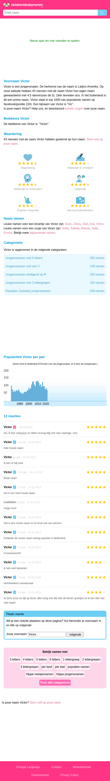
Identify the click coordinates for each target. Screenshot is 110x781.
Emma (8, 232)
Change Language (28, 767)
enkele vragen (74, 108)
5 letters (41, 659)
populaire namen (79, 666)
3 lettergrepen (29, 666)
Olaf (85, 223)
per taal (60, 666)
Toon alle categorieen (55, 682)
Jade (95, 228)
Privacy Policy (69, 775)
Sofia (65, 228)
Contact (56, 767)
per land (47, 666)
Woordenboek (82, 767)
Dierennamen (40, 775)
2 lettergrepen (91, 659)
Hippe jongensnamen (70, 674)
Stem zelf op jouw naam (45, 702)
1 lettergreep (71, 659)
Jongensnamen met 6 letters (55, 258)
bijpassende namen (42, 232)
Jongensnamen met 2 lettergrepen (55, 283)
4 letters (28, 659)
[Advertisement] (55, 28)
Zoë (91, 223)
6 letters (55, 659)
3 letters (15, 659)
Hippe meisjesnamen (39, 674)
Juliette (74, 228)
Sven (68, 223)
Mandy (85, 228)
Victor (100, 223)
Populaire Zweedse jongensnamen (55, 291)
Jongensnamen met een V (55, 266)
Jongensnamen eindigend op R (55, 274)
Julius (77, 223)
